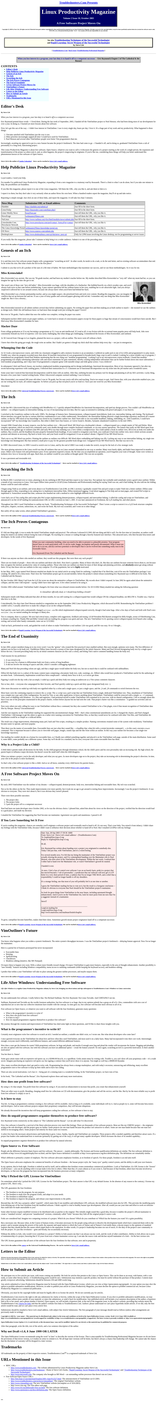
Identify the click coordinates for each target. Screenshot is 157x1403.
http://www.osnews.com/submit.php (40, 231)
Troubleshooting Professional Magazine (90, 50)
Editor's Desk (12, 69)
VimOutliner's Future (15, 87)
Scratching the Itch (14, 78)
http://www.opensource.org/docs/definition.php (29, 1390)
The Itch (9, 76)
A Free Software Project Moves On (20, 85)
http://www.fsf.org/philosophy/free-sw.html (28, 1388)
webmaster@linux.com (35, 216)
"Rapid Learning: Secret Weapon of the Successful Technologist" (94, 1370)
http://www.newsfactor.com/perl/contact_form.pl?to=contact (49, 223)
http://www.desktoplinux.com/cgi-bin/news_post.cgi (46, 234)
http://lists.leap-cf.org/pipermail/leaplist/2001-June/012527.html (36, 1379)
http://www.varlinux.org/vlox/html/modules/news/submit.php (50, 219)
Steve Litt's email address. (59, 161)
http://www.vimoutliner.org (21, 1383)
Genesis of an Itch (13, 74)
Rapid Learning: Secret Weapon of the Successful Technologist (80, 42)
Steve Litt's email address (81, 391)
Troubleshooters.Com (60, 50)
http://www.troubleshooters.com (23, 1368)
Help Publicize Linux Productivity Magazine (25, 71)
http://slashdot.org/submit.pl (37, 207)
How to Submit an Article (17, 94)
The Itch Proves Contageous (18, 80)
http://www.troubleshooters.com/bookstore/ (28, 1370)
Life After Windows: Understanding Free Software (27, 89)
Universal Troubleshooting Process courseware (38, 391)
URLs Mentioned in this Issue (18, 98)
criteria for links (25, 1303)
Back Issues (73, 50)
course (24, 1245)
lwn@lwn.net (31, 213)
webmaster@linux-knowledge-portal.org (42, 228)
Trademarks (11, 96)
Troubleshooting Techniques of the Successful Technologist (82, 40)
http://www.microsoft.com (21, 1374)
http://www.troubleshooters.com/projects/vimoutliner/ (32, 1381)
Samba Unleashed (25, 161)
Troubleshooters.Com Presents (78, 2)
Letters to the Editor (14, 91)
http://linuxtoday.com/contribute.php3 (40, 210)
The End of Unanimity (15, 82)
